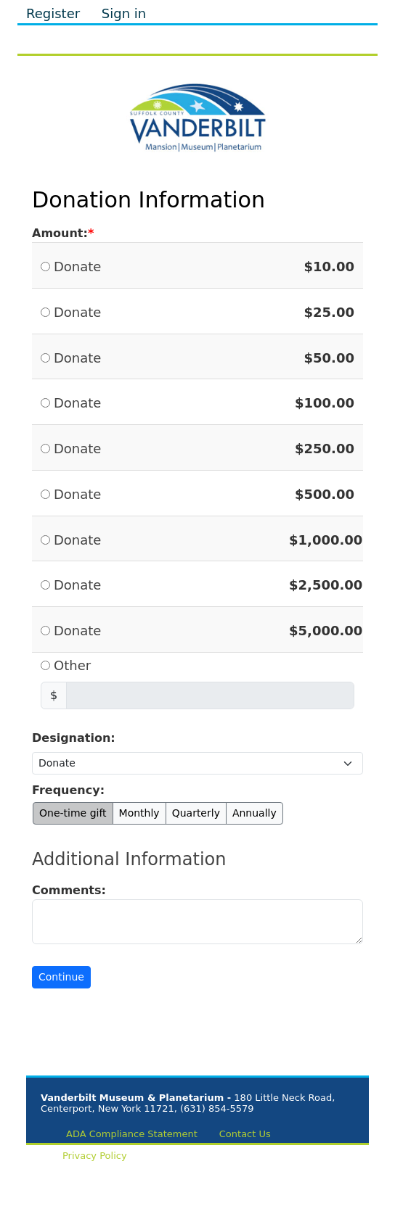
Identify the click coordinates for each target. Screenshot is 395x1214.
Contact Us (245, 1133)
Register (53, 13)
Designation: (73, 738)
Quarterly (196, 813)
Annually (254, 813)
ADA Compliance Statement (132, 1133)
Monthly (139, 813)
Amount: (60, 233)
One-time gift (73, 813)
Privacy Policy (94, 1155)
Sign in (124, 13)
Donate (77, 266)
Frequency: (68, 790)
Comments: (69, 890)
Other (72, 665)
